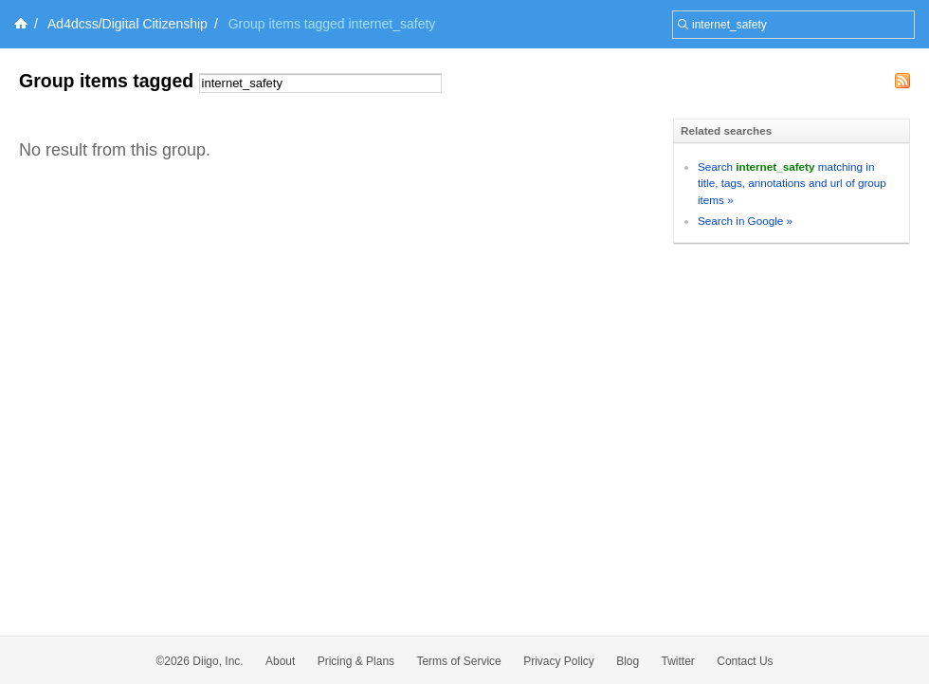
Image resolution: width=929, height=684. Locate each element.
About (280, 661)
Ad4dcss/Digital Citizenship (127, 23)
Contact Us (745, 661)
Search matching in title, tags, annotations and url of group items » (792, 183)
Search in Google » (745, 220)
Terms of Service (458, 661)
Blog (627, 661)
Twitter (678, 661)
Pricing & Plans (356, 661)
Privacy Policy (558, 661)
